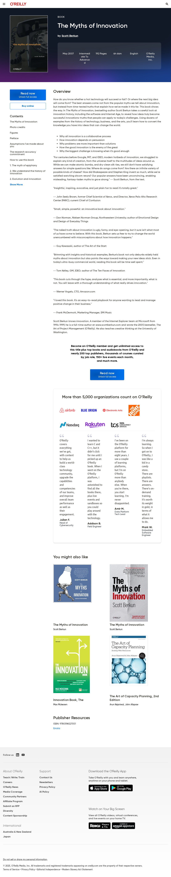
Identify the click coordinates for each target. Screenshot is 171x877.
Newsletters (46, 782)
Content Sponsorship (15, 815)
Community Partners (14, 796)
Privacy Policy (47, 787)
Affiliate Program (13, 801)
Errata (56, 728)
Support (45, 771)
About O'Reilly (12, 771)
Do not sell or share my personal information (25, 859)
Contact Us (45, 777)
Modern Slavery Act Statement (77, 869)
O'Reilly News (10, 787)
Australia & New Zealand (17, 831)
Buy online (28, 106)
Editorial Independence (48, 869)
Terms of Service (11, 869)
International (12, 825)
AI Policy (44, 791)
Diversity (8, 810)
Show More (16, 184)
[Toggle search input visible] (167, 4)
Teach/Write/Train (13, 777)
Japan (6, 836)
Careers (7, 782)
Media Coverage (12, 791)
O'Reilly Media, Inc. (150, 56)
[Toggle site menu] (4, 4)
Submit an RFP (11, 806)
